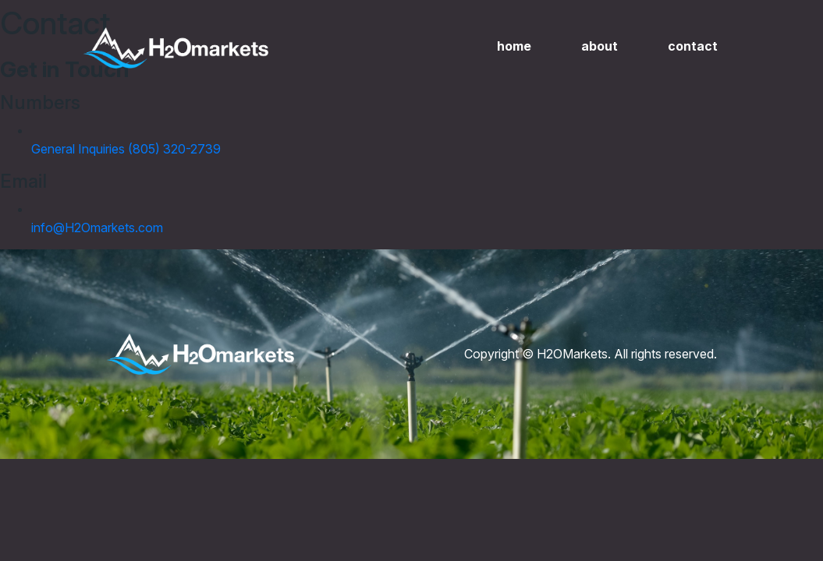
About (599, 46)
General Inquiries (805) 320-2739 (126, 149)
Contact (693, 46)
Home (514, 46)
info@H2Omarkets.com (97, 227)
